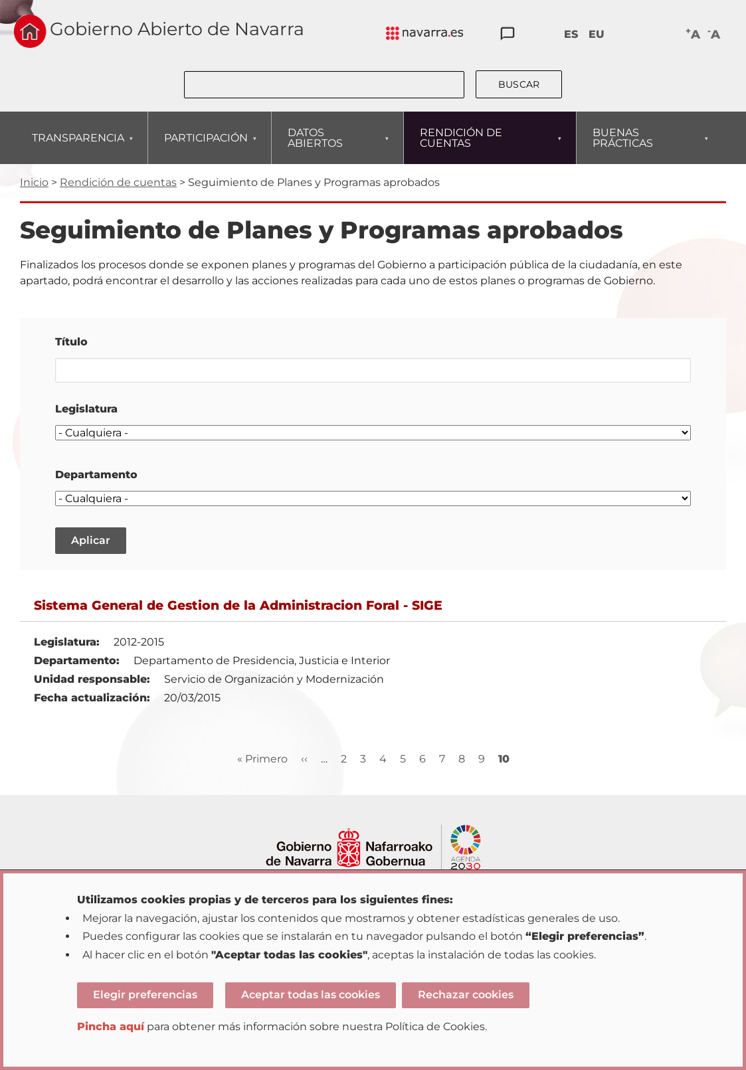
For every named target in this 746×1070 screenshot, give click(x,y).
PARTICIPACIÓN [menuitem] (205, 148)
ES (571, 34)
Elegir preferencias (145, 994)
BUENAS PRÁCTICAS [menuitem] (646, 145)
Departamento (96, 474)
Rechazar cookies (465, 994)
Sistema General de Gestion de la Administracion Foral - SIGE (238, 605)
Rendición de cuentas (118, 182)
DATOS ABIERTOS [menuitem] (333, 145)
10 (504, 759)
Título (71, 341)
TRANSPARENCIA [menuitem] (78, 148)
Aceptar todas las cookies (310, 994)
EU (597, 34)
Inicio (34, 182)
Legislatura (86, 408)
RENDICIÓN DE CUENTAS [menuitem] (486, 145)
